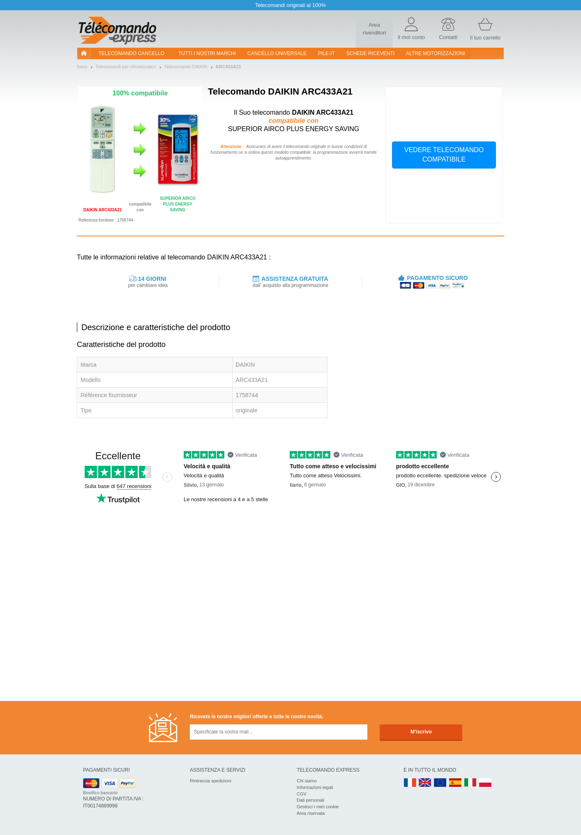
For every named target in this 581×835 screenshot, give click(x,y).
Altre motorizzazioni (435, 53)
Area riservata (311, 813)
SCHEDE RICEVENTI (370, 53)
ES (455, 783)
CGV (302, 793)
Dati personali (310, 800)
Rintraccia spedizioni (210, 780)
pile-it (326, 53)
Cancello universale (277, 53)
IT (470, 783)
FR (410, 783)
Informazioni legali (315, 787)
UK (425, 783)
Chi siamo (307, 780)
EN (440, 783)
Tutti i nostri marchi (207, 53)
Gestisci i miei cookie (318, 806)
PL (485, 783)
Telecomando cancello (132, 53)
